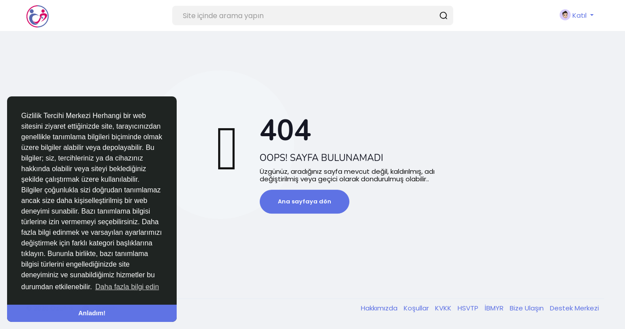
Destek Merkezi (574, 308)
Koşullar (417, 308)
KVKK (444, 308)
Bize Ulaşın (527, 308)
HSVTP (469, 308)
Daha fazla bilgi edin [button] (127, 287)
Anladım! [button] (92, 313)
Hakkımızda (380, 308)
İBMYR (495, 308)
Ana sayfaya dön (304, 201)
